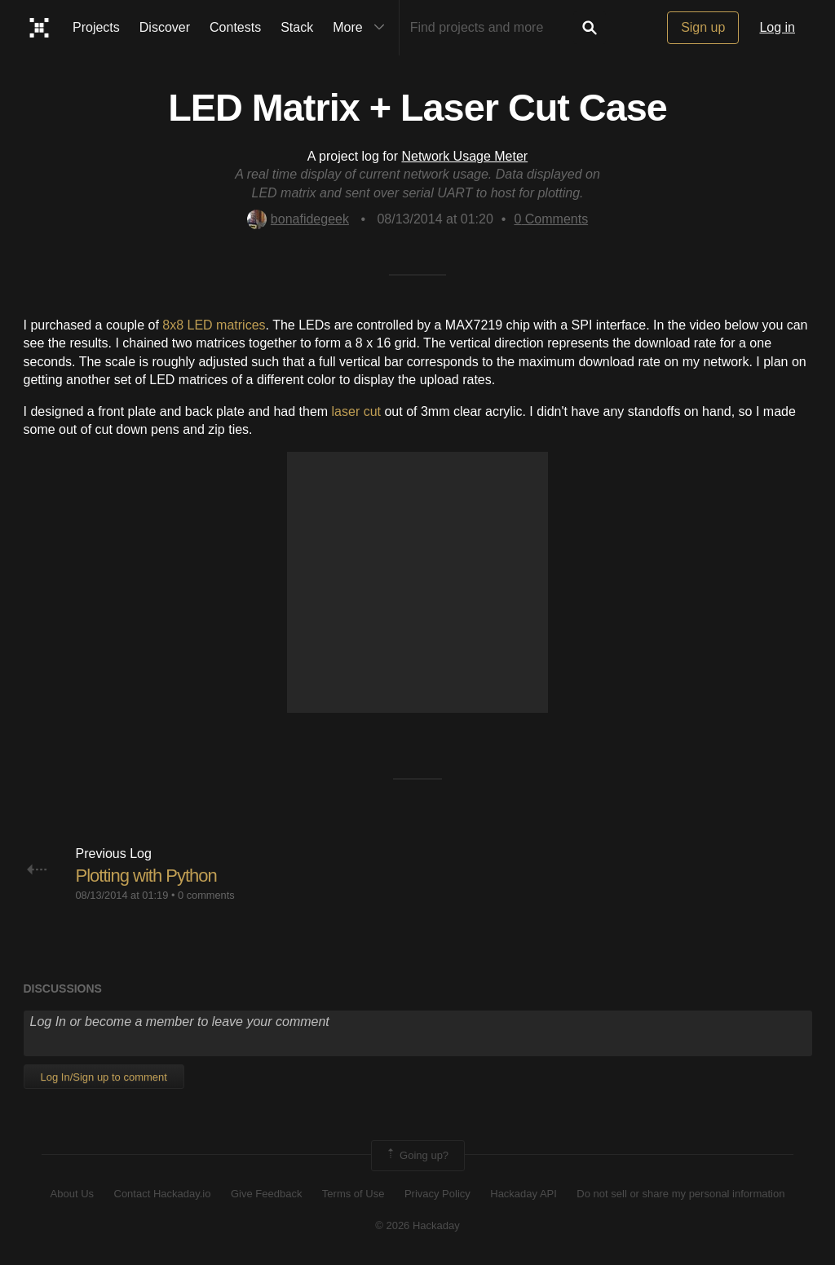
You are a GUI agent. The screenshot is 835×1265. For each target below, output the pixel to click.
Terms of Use (353, 1194)
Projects (96, 27)
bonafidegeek (298, 219)
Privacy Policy (437, 1194)
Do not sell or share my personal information (680, 1194)
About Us (72, 1194)
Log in (777, 27)
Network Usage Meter (464, 156)
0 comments (206, 895)
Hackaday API (523, 1194)
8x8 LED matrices (213, 325)
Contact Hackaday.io (162, 1194)
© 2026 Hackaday (417, 1225)
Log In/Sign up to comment (104, 1077)
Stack (297, 27)
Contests (235, 27)
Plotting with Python (146, 875)
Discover (164, 27)
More (362, 28)
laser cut (356, 411)
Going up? (416, 1156)
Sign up (703, 27)
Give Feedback (266, 1194)
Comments (551, 219)
